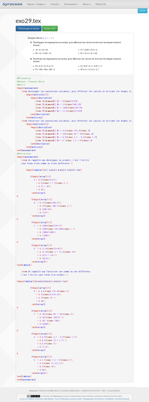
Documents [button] (71, 4)
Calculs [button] (55, 4)
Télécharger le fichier (28, 28)
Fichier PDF (50, 28)
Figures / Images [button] (36, 4)
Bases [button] (87, 4)
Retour (143, 10)
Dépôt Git (101, 4)
